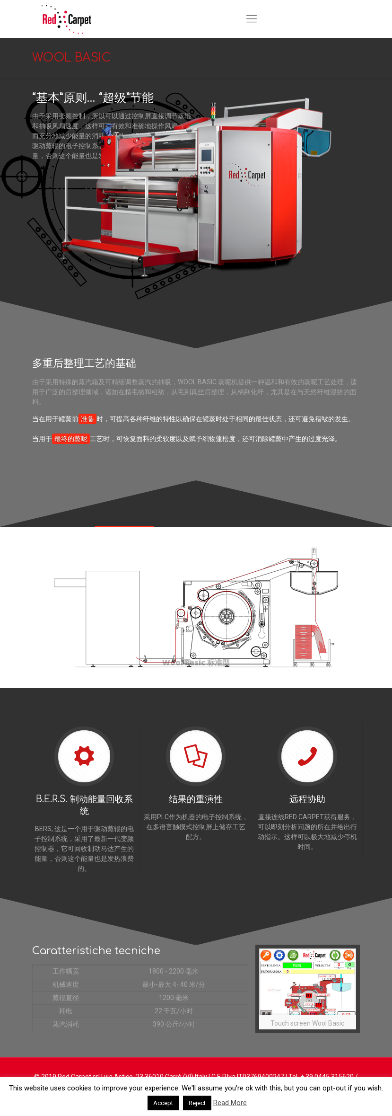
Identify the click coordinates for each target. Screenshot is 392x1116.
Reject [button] (197, 1103)
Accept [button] (163, 1103)
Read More (230, 1102)
